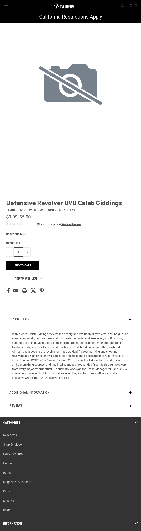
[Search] (122, 5)
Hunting (8, 463)
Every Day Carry (13, 453)
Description (19, 319)
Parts (6, 491)
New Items (10, 435)
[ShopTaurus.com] (65, 6)
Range (7, 472)
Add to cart (22, 265)
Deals (6, 510)
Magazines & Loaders (17, 482)
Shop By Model (12, 444)
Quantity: (13, 242)
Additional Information (29, 392)
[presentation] (70, 356)
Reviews (16, 405)
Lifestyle (8, 500)
